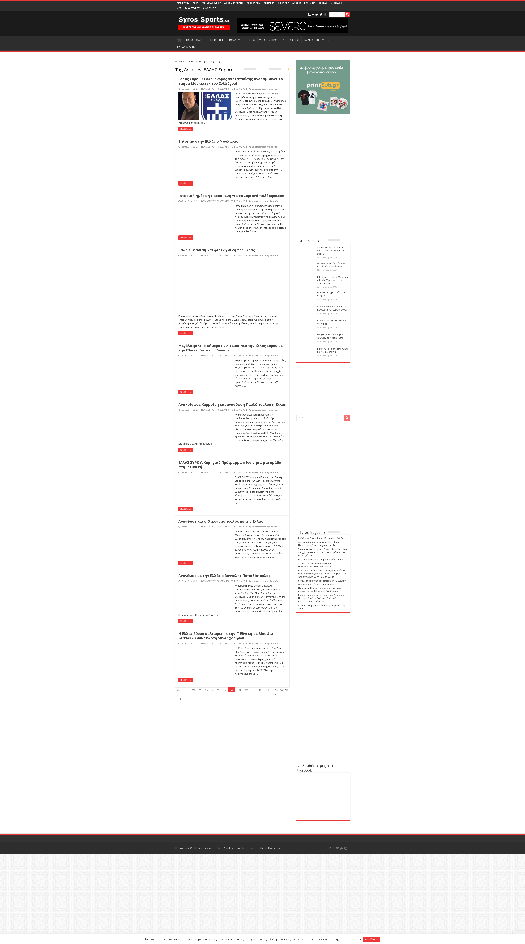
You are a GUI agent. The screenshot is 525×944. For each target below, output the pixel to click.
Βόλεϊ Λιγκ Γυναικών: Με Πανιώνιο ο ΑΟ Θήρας (322, 538)
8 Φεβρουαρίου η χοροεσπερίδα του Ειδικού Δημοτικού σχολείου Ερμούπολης (322, 582)
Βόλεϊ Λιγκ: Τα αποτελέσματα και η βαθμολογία (332, 350)
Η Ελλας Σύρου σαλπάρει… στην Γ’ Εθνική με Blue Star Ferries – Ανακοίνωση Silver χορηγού (226, 857)
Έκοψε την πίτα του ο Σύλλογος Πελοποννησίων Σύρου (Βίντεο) (314, 565)
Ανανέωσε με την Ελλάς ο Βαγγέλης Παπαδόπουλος (224, 797)
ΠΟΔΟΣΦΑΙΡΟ (195, 40)
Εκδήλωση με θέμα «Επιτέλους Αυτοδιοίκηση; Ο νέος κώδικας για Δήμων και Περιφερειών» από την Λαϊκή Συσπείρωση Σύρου (322, 573)
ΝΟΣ (179, 8)
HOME (179, 39)
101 (239, 911)
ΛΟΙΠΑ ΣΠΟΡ (291, 40)
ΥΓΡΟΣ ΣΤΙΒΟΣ (269, 40)
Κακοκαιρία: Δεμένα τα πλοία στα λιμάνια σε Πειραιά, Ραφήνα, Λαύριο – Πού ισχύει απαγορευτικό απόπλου (321, 598)
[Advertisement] (323, 211)
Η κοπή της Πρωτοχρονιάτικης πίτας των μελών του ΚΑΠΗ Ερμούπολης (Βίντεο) (319, 589)
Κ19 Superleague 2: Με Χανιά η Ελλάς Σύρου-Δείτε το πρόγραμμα (332, 280)
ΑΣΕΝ (196, 3)
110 (259, 911)
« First (180, 911)
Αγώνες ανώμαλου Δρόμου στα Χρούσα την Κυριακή (331, 264)
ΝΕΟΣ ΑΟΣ (336, 3)
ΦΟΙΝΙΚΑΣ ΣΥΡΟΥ (211, 3)
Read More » (185, 129)
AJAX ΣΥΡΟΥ (183, 3)
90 (206, 911)
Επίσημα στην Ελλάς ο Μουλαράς (208, 141)
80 (200, 911)
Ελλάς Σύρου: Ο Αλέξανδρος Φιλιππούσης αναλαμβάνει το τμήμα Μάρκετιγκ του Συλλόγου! (230, 81)
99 (224, 911)
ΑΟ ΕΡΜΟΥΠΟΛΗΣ (233, 3)
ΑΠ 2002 (296, 3)
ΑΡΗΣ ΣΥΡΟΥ (253, 3)
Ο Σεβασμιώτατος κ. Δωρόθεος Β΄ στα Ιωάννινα (322, 559)
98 (218, 911)
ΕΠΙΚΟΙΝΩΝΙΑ (186, 47)
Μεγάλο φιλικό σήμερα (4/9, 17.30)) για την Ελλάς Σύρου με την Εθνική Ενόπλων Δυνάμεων (230, 569)
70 (193, 911)
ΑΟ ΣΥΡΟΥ (283, 3)
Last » (180, 920)
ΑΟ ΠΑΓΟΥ (269, 3)
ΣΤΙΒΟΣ (250, 40)
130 (274, 915)
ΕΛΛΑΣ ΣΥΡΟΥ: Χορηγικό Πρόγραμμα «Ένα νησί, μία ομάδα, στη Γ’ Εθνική (230, 686)
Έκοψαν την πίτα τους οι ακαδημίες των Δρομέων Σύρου (330, 250)
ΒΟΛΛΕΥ (234, 40)
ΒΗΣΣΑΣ (323, 3)
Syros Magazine (312, 532)
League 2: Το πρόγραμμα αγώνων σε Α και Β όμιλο (330, 336)
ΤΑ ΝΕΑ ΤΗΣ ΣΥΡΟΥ (316, 40)
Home (179, 61)
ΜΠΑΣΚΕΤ (217, 40)
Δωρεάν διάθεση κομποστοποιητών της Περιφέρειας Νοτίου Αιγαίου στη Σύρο (319, 543)
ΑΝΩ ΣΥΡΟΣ (209, 8)
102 (247, 911)
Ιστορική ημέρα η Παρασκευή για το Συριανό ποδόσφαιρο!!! (231, 195)
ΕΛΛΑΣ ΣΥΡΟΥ (192, 8)
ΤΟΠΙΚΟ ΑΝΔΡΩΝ (239, 88)
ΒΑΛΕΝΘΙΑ (309, 3)
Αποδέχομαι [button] (371, 939)
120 (267, 911)
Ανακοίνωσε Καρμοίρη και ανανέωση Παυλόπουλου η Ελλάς (232, 625)
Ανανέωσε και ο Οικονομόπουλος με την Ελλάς (220, 742)
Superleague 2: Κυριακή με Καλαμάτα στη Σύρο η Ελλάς (332, 308)
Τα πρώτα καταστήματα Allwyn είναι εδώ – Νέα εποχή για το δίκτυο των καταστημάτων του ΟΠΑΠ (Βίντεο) (323, 552)
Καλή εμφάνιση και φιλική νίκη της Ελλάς (216, 250)
